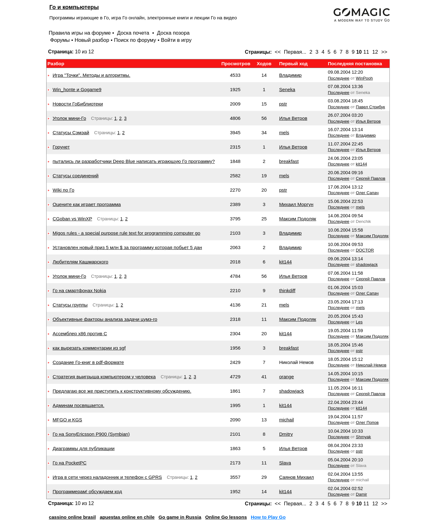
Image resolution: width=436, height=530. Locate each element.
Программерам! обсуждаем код (87, 491)
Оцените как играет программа (86, 204)
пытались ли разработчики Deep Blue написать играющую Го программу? (133, 161)
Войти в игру (176, 40)
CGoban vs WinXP (72, 218)
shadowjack (367, 264)
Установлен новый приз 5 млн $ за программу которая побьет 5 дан (127, 247)
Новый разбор (92, 40)
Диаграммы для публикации (83, 448)
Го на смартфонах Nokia (79, 290)
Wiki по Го (63, 190)
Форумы (60, 40)
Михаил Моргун (296, 204)
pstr (283, 103)
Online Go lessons (226, 517)
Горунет (61, 147)
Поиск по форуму (135, 40)
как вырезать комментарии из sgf (89, 348)
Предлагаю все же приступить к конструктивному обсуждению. (121, 391)
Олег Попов (367, 422)
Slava (285, 462)
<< (278, 52)
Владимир (290, 75)
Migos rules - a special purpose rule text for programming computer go (126, 233)
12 (375, 52)
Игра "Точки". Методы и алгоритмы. (91, 75)
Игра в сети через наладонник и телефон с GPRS (107, 477)
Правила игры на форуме (80, 33)
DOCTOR (365, 250)
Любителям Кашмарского (80, 261)
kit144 (361, 164)
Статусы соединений (75, 175)
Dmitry (286, 434)
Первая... (295, 52)
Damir (361, 494)
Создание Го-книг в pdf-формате (88, 362)
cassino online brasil (72, 517)
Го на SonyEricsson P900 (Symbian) (91, 434)
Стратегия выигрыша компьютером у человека (104, 376)
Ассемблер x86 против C (79, 333)
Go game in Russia (180, 517)
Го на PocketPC (69, 462)
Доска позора (173, 33)
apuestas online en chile (127, 517)
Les (359, 322)
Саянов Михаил (296, 477)
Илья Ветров (293, 118)
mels (284, 132)
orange (286, 376)
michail (286, 419)
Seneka (287, 89)
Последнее (338, 78)
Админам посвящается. (78, 405)
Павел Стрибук (370, 107)
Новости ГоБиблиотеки (77, 103)
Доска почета (134, 33)
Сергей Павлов (370, 178)
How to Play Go (268, 517)
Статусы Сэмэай (70, 132)
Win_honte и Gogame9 (76, 89)
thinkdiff (287, 290)
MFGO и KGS (67, 419)
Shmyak (363, 436)
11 (366, 52)
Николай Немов (371, 365)
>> (384, 52)
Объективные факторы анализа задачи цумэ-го (104, 319)
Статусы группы (69, 304)
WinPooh (364, 78)
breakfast (289, 161)
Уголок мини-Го (69, 118)
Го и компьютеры (74, 7)
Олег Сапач (367, 192)
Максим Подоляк (297, 218)
